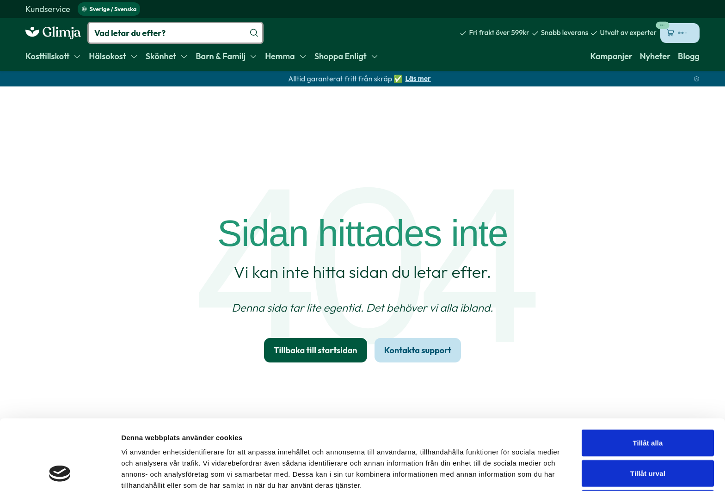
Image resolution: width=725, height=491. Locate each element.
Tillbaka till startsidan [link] (315, 350)
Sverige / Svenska (109, 8)
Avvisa (648, 438)
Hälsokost (113, 56)
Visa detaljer (502, 473)
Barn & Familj (227, 56)
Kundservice (47, 9)
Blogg (689, 56)
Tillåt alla (648, 377)
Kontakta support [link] (417, 350)
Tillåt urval (647, 407)
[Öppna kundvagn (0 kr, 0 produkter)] (680, 33)
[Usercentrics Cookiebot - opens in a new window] (59, 473)
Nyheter (655, 56)
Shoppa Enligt (346, 56)
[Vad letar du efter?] (175, 33)
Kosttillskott (53, 56)
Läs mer (417, 78)
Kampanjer (611, 56)
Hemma (286, 56)
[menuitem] (47, 9)
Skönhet (167, 56)
